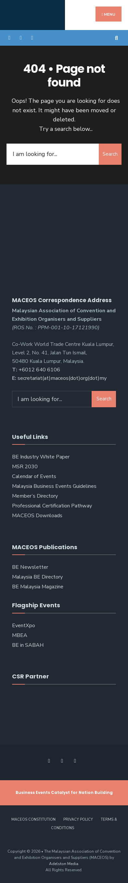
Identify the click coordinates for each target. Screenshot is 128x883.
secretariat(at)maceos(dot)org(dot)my (62, 378)
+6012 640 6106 (39, 369)
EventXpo (23, 625)
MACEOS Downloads (37, 515)
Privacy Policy (78, 819)
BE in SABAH (28, 645)
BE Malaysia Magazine (37, 586)
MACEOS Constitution (33, 819)
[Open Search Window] (117, 37)
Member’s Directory (35, 496)
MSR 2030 (25, 466)
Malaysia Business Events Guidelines (54, 486)
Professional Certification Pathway (52, 505)
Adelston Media (63, 863)
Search (110, 154)
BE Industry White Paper (41, 456)
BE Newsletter (30, 567)
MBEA (19, 635)
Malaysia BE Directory (37, 577)
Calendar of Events (34, 476)
